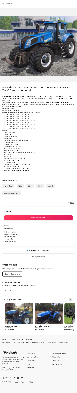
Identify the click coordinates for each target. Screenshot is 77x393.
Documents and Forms (11, 193)
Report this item (38, 257)
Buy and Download (38, 218)
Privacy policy (56, 357)
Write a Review (10, 291)
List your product (32, 357)
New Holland (8, 186)
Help (28, 364)
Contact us (30, 368)
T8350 (30, 186)
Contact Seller (8, 239)
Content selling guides (59, 353)
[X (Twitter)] (14, 378)
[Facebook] (11, 378)
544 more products (10, 232)
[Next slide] (70, 300)
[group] (19, 317)
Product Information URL (12, 234)
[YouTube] (22, 378)
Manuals (51, 186)
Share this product (10, 241)
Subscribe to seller (10, 236)
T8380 (40, 186)
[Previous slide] (65, 300)
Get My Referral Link (12, 274)
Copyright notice (57, 364)
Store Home (8, 4)
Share (71, 202)
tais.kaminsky (9, 228)
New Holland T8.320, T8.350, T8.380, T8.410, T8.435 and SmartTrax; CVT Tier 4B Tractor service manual (35, 342)
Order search (31, 360)
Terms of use (56, 360)
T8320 (20, 186)
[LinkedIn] (18, 378)
